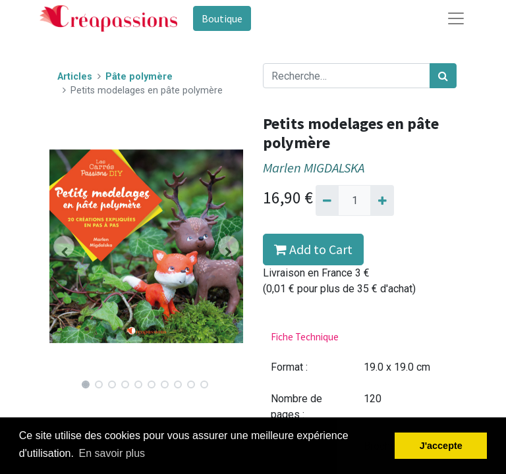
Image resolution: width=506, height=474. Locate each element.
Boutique (222, 18)
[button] (63, 246)
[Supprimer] (327, 200)
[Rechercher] (443, 75)
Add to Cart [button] (313, 249)
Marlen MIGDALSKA (313, 167)
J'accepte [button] (441, 445)
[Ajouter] (381, 200)
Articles (74, 76)
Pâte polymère (139, 76)
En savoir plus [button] (112, 453)
